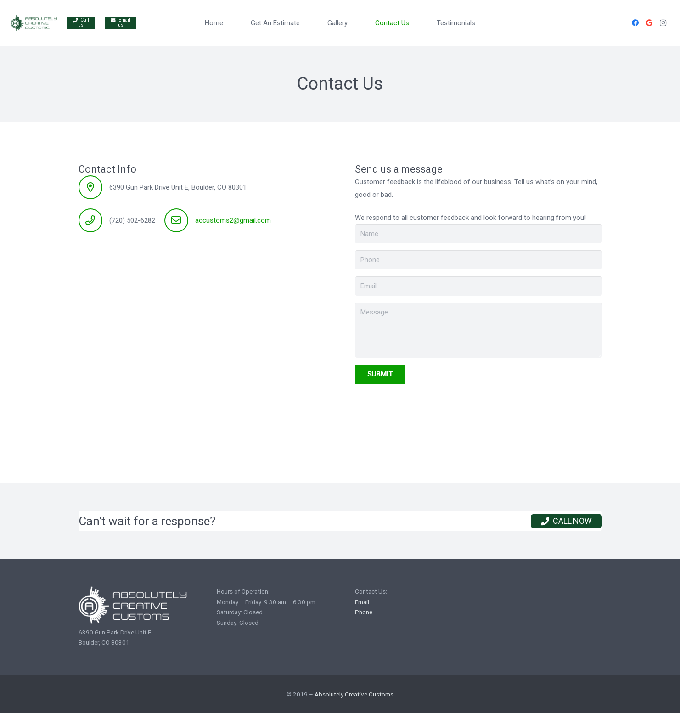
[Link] (34, 23)
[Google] (649, 23)
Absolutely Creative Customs (354, 694)
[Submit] (380, 374)
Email (362, 602)
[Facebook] (635, 23)
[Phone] (478, 259)
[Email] (478, 286)
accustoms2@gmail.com (233, 220)
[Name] (478, 233)
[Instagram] (663, 23)
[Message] (478, 330)
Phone (363, 612)
